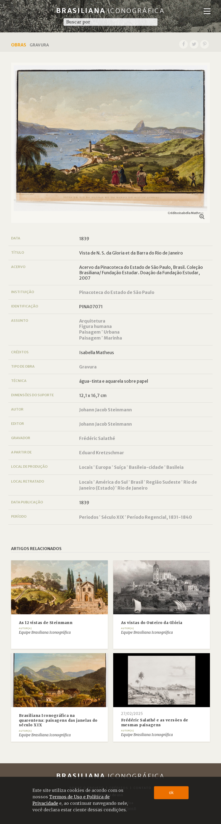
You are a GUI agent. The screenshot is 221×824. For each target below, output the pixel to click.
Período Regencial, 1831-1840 (159, 517)
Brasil (137, 482)
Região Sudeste (163, 482)
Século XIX (112, 517)
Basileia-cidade (146, 467)
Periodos (88, 517)
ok (171, 792)
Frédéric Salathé (97, 438)
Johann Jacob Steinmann (105, 409)
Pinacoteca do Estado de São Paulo (116, 292)
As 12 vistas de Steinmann (46, 622)
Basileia (175, 467)
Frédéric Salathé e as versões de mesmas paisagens (154, 722)
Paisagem (90, 332)
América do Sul (112, 482)
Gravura (88, 366)
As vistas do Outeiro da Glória (151, 622)
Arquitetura (92, 321)
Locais (86, 467)
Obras (18, 45)
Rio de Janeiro (133, 488)
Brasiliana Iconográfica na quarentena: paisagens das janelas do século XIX (58, 720)
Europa (103, 467)
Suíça (120, 467)
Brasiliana (110, 10)
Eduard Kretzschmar (101, 452)
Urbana (112, 332)
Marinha (113, 338)
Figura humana (95, 326)
